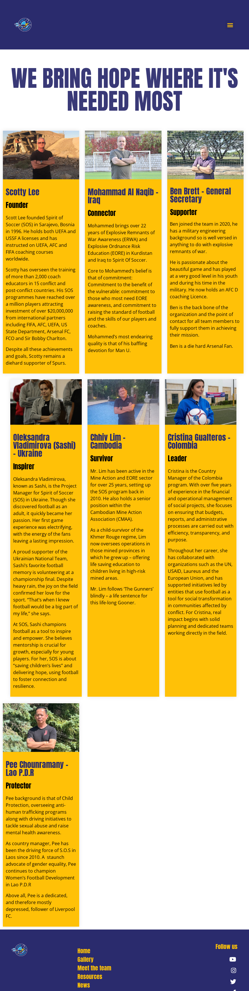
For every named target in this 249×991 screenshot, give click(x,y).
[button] (230, 24)
